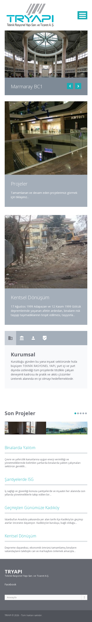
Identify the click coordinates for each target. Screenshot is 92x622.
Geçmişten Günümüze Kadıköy (32, 507)
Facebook (10, 584)
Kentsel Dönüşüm (20, 536)
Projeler (19, 183)
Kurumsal (23, 354)
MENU (82, 15)
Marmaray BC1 (27, 86)
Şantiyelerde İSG (19, 479)
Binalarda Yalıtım (20, 447)
